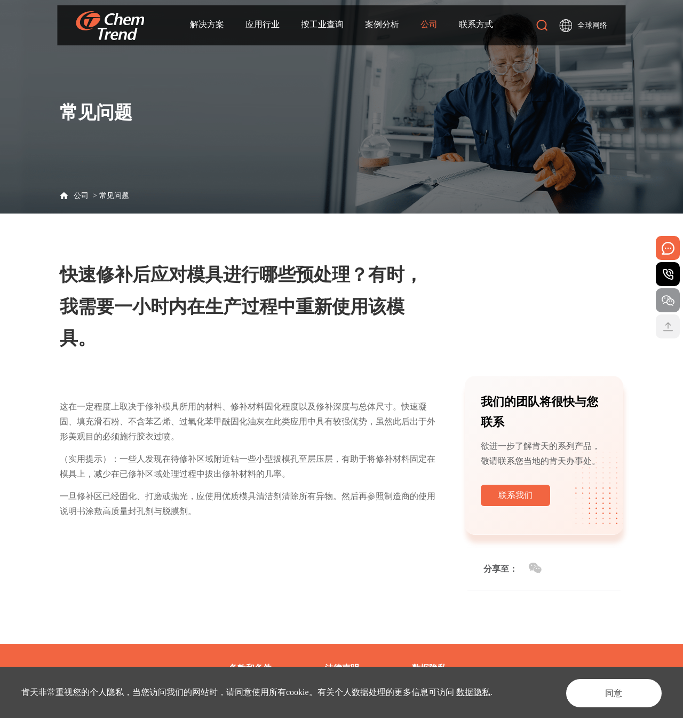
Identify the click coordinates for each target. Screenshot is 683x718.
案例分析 (382, 24)
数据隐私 (473, 692)
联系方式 (476, 24)
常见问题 (114, 196)
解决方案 (207, 24)
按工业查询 (322, 24)
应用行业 (262, 24)
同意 (610, 692)
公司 (429, 24)
